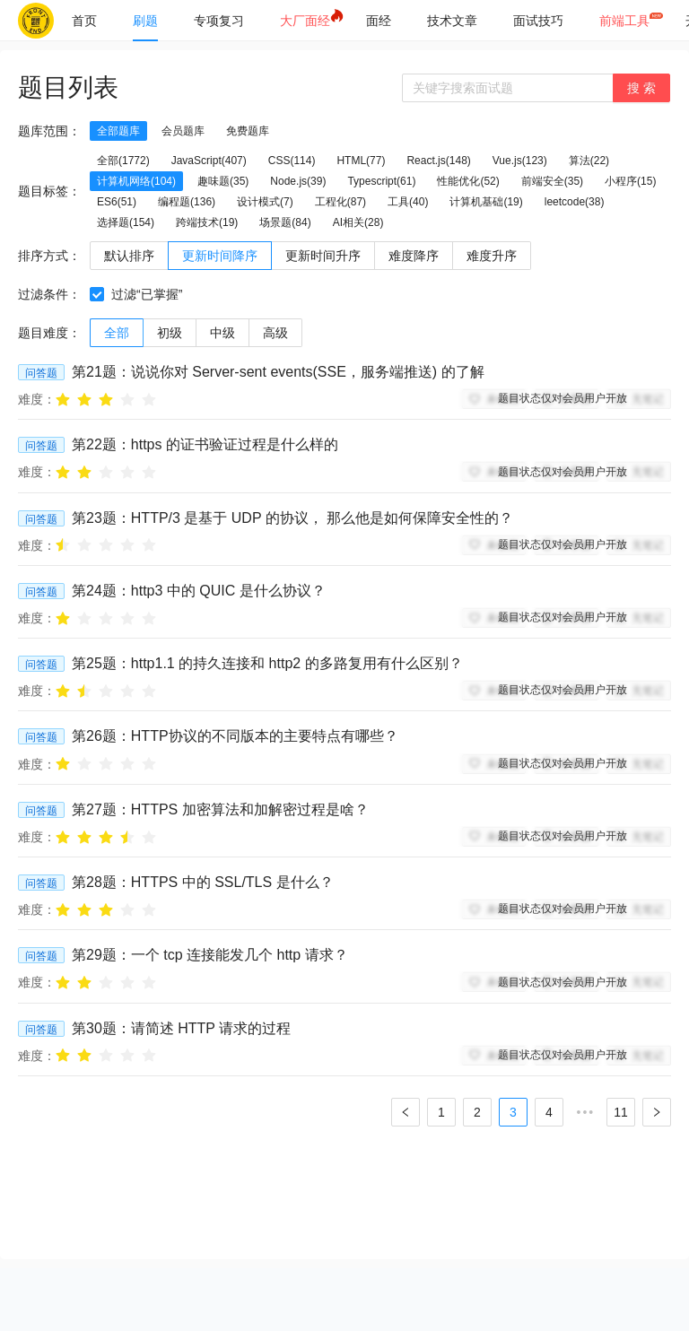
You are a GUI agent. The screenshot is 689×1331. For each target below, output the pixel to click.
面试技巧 (538, 20)
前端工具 (624, 20)
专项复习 (219, 20)
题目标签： (49, 191)
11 (621, 1112)
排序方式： (49, 255)
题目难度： (49, 333)
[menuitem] (84, 20)
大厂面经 (305, 20)
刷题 (145, 20)
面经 (378, 20)
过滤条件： (49, 294)
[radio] (63, 398)
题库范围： (49, 131)
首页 (84, 20)
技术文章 (452, 20)
